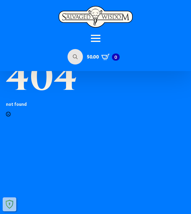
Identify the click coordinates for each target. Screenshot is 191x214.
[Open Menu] (95, 38)
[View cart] (103, 57)
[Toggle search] (75, 56)
